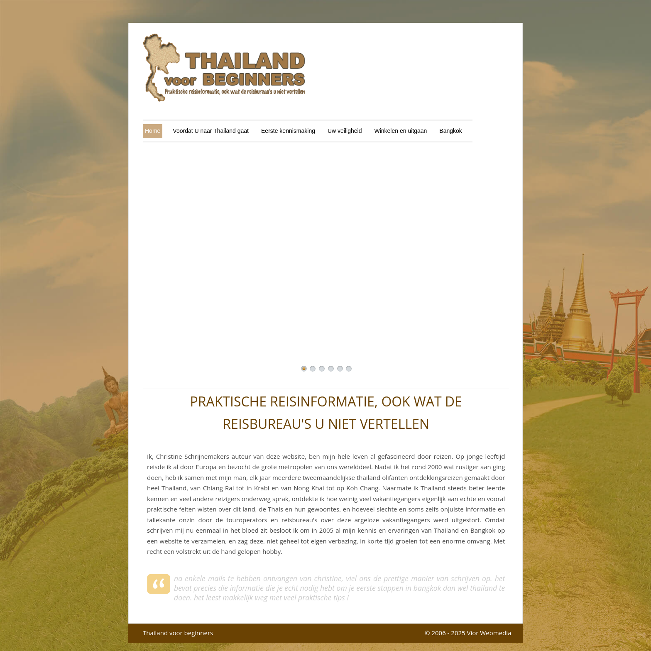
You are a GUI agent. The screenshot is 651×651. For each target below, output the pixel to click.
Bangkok (450, 130)
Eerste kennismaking (288, 130)
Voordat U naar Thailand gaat (211, 130)
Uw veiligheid (345, 130)
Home (152, 130)
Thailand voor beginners (178, 633)
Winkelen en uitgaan (400, 130)
